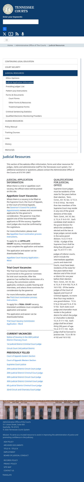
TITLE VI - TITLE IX (11, 448)
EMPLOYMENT (9, 452)
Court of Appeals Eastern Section (21, 356)
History (8, 144)
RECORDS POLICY (11, 460)
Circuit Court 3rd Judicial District (21, 348)
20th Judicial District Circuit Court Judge (24, 368)
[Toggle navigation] (6, 40)
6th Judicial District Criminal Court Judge (24, 385)
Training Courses (12, 132)
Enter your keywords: (13, 17)
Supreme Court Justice (16, 364)
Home (10, 45)
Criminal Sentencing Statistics (19, 111)
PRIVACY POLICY (10, 463)
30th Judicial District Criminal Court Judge (25, 381)
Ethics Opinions (12, 78)
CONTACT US (9, 470)
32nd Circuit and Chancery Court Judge (24, 389)
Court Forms (14, 98)
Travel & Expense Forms (19, 107)
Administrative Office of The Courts (31, 45)
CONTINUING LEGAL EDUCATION (19, 61)
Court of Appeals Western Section (21, 360)
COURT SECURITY (12, 67)
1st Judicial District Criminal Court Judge (24, 344)
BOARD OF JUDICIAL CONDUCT (16, 455)
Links (7, 138)
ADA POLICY (8, 442)
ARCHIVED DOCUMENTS (13, 445)
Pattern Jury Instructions (16, 90)
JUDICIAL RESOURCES (14, 73)
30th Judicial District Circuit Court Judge (24, 377)
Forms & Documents (15, 95)
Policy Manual (11, 126)
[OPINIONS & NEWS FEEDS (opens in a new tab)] (17, 33)
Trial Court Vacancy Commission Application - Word (21, 322)
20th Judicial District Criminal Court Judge (25, 373)
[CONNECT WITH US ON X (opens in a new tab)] (4, 33)
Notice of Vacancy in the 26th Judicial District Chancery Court (23, 338)
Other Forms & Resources (20, 102)
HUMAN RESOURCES (14, 121)
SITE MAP (7, 467)
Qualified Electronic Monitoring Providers (24, 116)
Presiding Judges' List (15, 86)
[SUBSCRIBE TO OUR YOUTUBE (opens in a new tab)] (11, 33)
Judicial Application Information (19, 82)
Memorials (9, 150)
